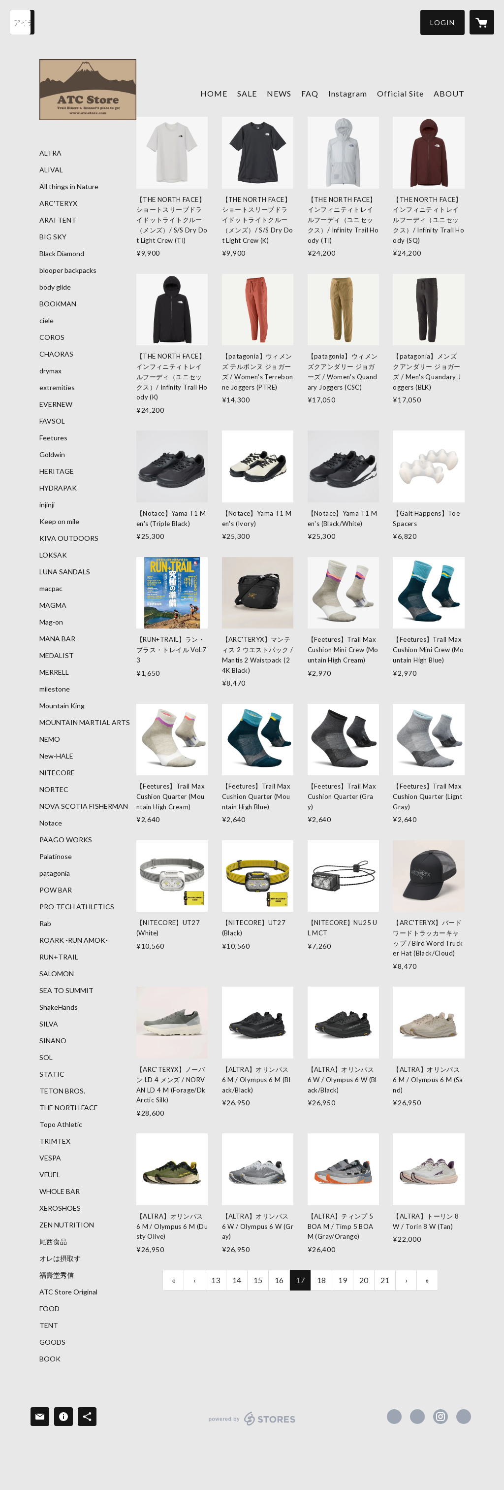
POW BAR (55, 890)
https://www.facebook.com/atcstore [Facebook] (394, 1416)
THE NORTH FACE (68, 1107)
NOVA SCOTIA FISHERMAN (83, 806)
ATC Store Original (68, 1292)
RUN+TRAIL (58, 957)
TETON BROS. (62, 1091)
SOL (46, 1057)
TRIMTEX (54, 1141)
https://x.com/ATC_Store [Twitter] (417, 1416)
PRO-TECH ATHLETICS (76, 906)
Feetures (53, 437)
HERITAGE (56, 471)
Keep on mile (59, 521)
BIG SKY (52, 236)
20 (363, 1280)
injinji (47, 504)
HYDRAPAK (58, 488)
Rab (45, 923)
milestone (54, 689)
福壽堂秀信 (56, 1275)
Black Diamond (61, 253)
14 (236, 1280)
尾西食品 (53, 1241)
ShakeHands (58, 1007)
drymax (50, 370)
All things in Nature (68, 186)
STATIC (51, 1074)
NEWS (279, 93)
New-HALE (56, 756)
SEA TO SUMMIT (66, 990)
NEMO (49, 739)
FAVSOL (52, 421)
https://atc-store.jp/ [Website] (463, 1416)
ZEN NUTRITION (66, 1225)
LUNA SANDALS (64, 571)
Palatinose (55, 856)
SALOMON (56, 973)
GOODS (52, 1342)
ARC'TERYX (58, 203)
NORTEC (53, 789)
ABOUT (449, 93)
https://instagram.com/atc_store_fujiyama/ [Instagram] (440, 1416)
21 (384, 1280)
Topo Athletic (60, 1124)
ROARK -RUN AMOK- (73, 940)
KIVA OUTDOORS (68, 538)
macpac (51, 588)
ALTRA (50, 153)
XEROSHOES (60, 1208)
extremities (57, 387)
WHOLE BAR (59, 1191)
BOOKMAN (57, 303)
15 (257, 1280)
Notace (50, 823)
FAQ (309, 93)
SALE (247, 93)
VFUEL (49, 1174)
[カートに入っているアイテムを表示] (482, 22)
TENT (48, 1325)
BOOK (50, 1359)
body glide (55, 287)
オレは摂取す (60, 1258)
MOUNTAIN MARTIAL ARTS (84, 722)
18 (321, 1280)
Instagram (347, 93)
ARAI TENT (57, 220)
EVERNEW (55, 404)
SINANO (52, 1040)
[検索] (22, 22)
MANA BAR (57, 638)
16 (279, 1280)
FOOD (49, 1308)
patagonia (54, 873)
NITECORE (57, 772)
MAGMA (52, 605)
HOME (213, 93)
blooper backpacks (67, 270)
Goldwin (52, 454)
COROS (51, 337)
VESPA (50, 1158)
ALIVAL (51, 169)
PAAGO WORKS (65, 839)
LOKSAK (53, 555)
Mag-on (51, 622)
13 (215, 1280)
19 (342, 1280)
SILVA (48, 1024)
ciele (46, 320)
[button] (442, 22)
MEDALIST (56, 655)
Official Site (400, 93)
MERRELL (54, 672)
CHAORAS (56, 354)
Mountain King (62, 705)
